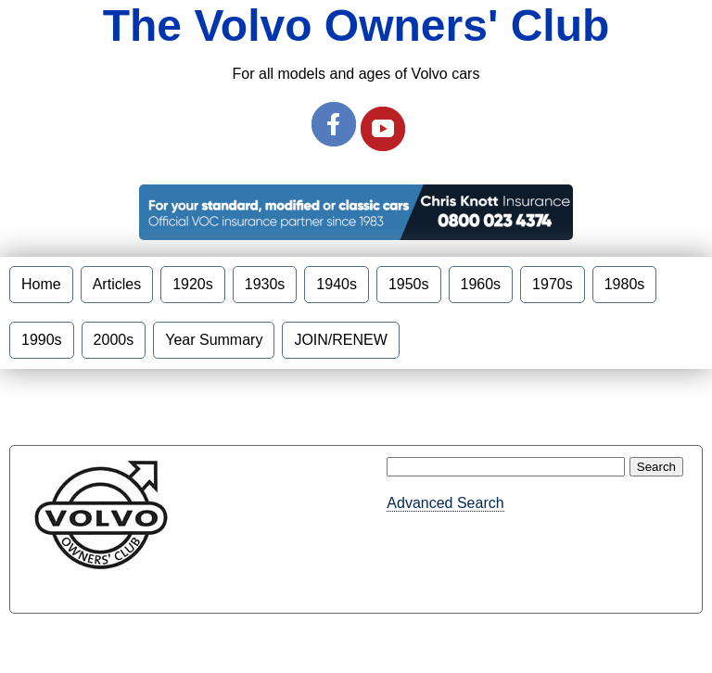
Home (41, 284)
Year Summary (213, 340)
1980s (624, 284)
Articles (117, 284)
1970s (552, 284)
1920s (192, 284)
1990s (41, 340)
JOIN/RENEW (340, 340)
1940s (336, 284)
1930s (265, 284)
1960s (481, 284)
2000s (114, 340)
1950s (408, 284)
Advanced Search (445, 503)
